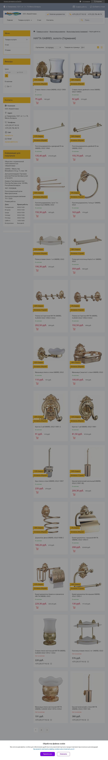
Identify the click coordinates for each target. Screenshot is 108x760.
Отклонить (63, 754)
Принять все (47, 754)
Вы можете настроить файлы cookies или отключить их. (53, 749)
